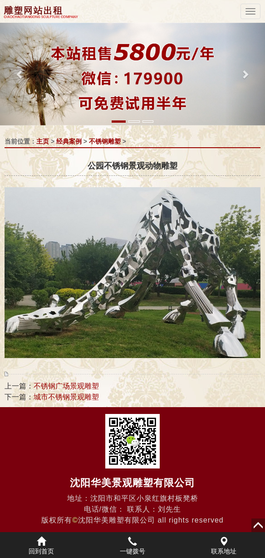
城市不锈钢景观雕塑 (66, 397)
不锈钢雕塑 (105, 141)
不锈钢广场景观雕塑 (66, 386)
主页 (42, 141)
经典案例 (69, 141)
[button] (20, 74)
